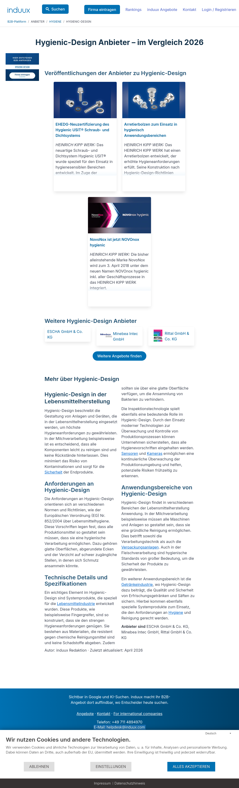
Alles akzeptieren (191, 766)
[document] (119, 749)
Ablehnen (39, 766)
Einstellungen (111, 766)
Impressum (102, 783)
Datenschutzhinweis (130, 783)
